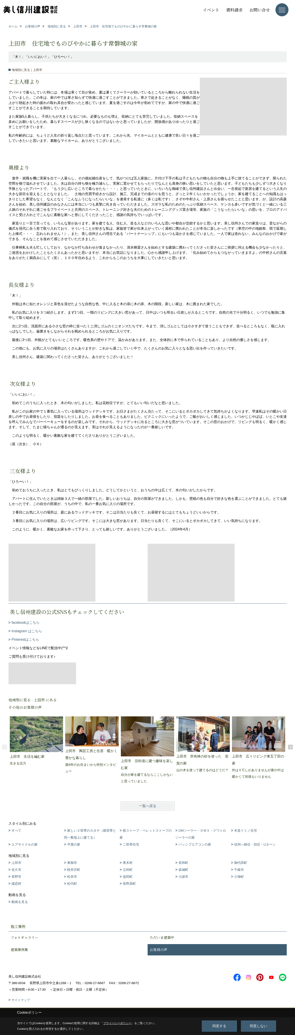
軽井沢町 (73, 869)
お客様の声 (158, 949)
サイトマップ (21, 1000)
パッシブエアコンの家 (194, 844)
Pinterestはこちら (25, 639)
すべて (16, 830)
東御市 (72, 862)
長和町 (183, 862)
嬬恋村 (16, 883)
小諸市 (183, 876)
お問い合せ (259, 10)
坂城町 (183, 869)
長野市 (16, 876)
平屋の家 (73, 844)
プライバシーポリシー (117, 1023)
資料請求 (234, 10)
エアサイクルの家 (25, 844)
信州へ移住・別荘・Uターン (255, 844)
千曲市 (239, 869)
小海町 (239, 876)
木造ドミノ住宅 (245, 830)
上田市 (16, 862)
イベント (211, 10)
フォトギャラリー (24, 937)
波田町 (128, 876)
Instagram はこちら (27, 631)
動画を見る (20, 902)
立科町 (128, 869)
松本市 (72, 876)
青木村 (128, 862)
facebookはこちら (26, 622)
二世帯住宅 (131, 844)
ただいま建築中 (162, 937)
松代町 (72, 883)
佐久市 (16, 869)
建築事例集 (19, 949)
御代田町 (240, 862)
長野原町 (129, 883)
